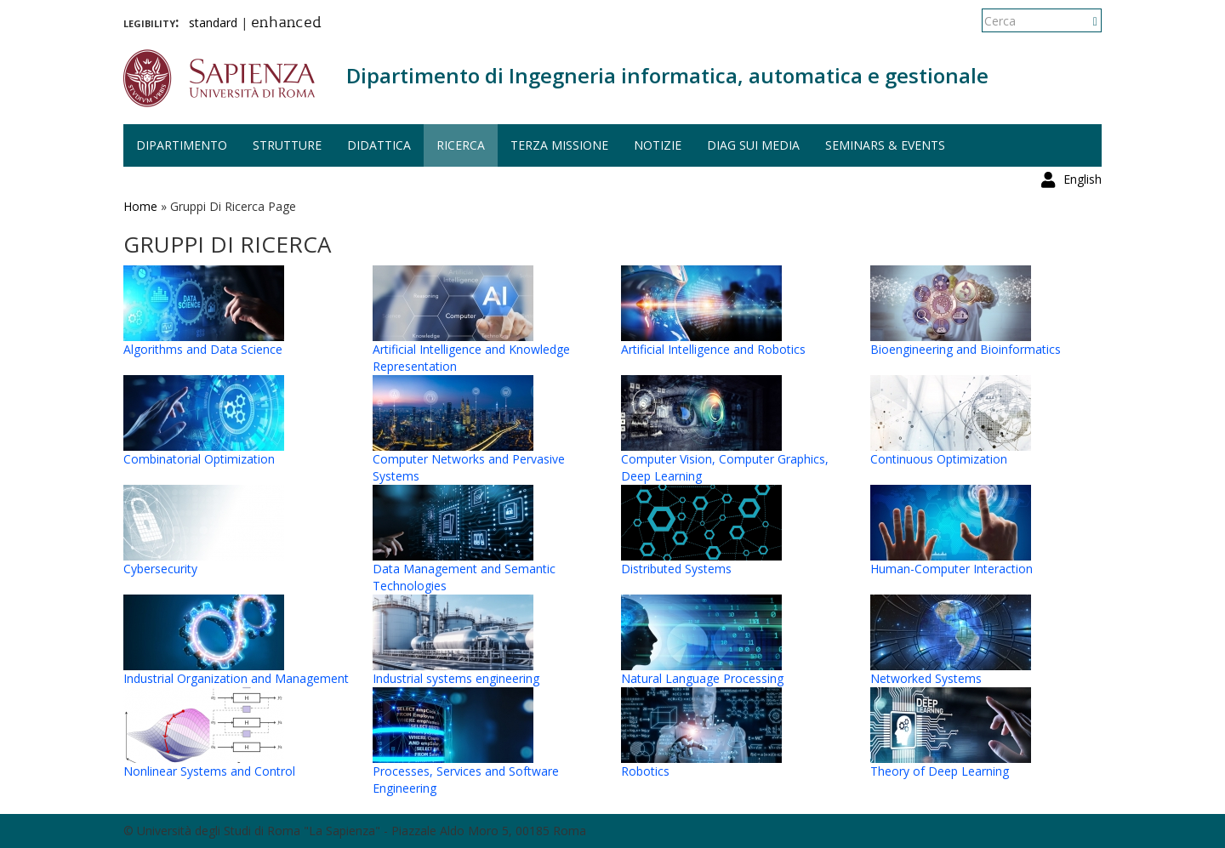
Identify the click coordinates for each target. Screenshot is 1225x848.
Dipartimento (181, 145)
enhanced (286, 23)
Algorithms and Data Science (202, 349)
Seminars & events (885, 145)
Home (140, 206)
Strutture (287, 145)
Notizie (657, 145)
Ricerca (460, 145)
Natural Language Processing (702, 678)
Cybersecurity (160, 569)
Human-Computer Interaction (951, 569)
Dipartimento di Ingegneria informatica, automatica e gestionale (667, 75)
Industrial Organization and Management (236, 678)
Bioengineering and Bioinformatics (965, 349)
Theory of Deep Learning (939, 771)
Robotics (645, 771)
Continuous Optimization (938, 459)
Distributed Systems (676, 569)
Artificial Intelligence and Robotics (713, 349)
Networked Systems (926, 678)
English (1082, 21)
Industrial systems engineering (456, 678)
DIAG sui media (753, 145)
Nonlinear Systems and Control (209, 771)
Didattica (379, 145)
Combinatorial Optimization (199, 459)
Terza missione (559, 145)
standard (213, 22)
